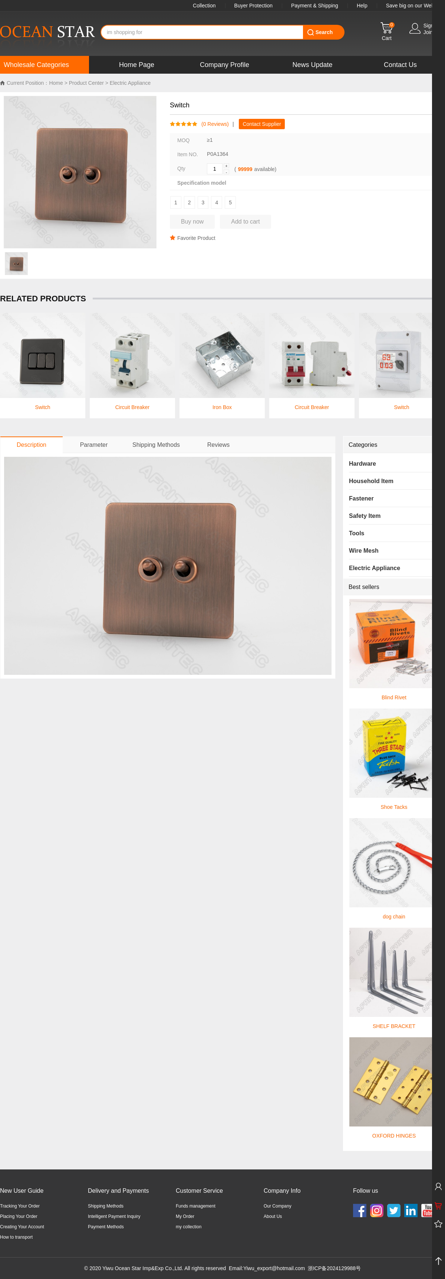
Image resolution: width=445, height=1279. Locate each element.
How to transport (16, 1237)
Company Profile (224, 64)
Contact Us (400, 64)
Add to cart (245, 221)
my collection (188, 1226)
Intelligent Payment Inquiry (114, 1216)
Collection (204, 6)
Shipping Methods (105, 1206)
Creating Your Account (22, 1226)
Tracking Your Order (20, 1206)
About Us (273, 1216)
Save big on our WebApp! (415, 6)
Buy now (192, 221)
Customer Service (199, 1191)
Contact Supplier (262, 124)
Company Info (282, 1191)
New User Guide (21, 1191)
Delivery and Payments (118, 1191)
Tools (356, 533)
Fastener (361, 498)
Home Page (136, 64)
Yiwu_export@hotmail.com (274, 1268)
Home (56, 83)
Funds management (195, 1206)
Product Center (86, 83)
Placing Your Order (18, 1216)
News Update (312, 64)
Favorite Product (192, 238)
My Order (185, 1216)
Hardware (362, 464)
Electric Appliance (130, 83)
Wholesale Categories (36, 64)
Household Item (371, 481)
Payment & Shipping (314, 6)
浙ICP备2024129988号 (334, 1268)
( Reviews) (213, 124)
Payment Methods (106, 1226)
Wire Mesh (364, 551)
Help (362, 6)
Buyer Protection (253, 6)
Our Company (277, 1206)
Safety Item (364, 516)
